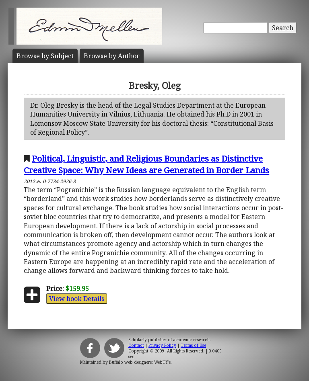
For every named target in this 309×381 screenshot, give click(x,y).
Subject (45, 56)
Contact (136, 345)
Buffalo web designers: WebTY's (140, 362)
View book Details (76, 298)
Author (112, 56)
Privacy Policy (162, 345)
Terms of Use (193, 345)
